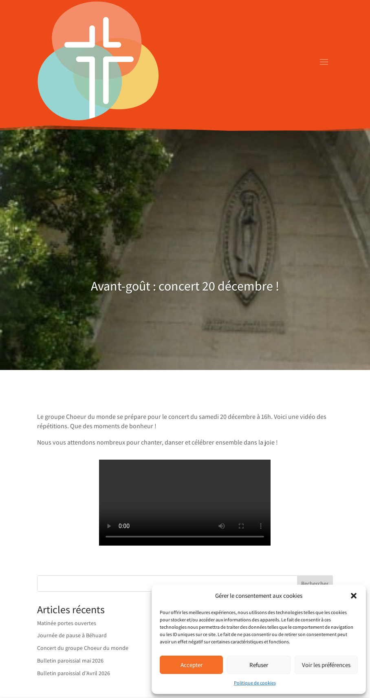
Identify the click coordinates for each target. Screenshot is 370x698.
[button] (354, 596)
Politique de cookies (255, 683)
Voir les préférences (326, 665)
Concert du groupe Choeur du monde (82, 648)
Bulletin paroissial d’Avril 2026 (73, 673)
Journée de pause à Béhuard (72, 635)
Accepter (192, 665)
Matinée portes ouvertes (66, 623)
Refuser (258, 665)
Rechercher (314, 583)
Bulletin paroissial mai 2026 (70, 660)
